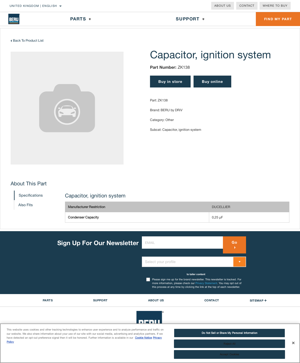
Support (187, 18)
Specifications (31, 195)
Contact (246, 5)
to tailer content (196, 274)
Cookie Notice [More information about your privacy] (143, 337)
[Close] (293, 343)
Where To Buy (275, 5)
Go (234, 242)
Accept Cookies (229, 354)
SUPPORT (100, 300)
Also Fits (25, 205)
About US (156, 300)
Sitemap (258, 300)
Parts (78, 18)
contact (211, 300)
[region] (150, 343)
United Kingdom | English (33, 5)
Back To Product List (28, 40)
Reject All (229, 343)
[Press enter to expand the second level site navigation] (90, 19)
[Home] (18, 19)
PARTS (48, 300)
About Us (222, 5)
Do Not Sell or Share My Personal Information (229, 332)
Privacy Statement (206, 283)
